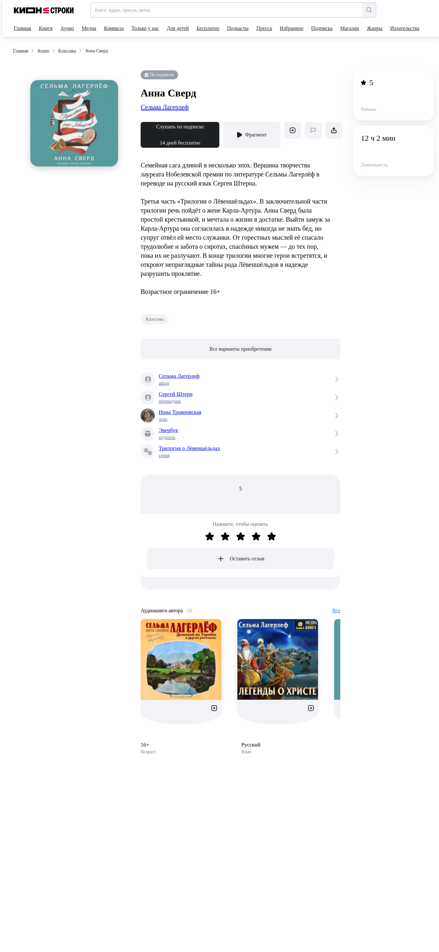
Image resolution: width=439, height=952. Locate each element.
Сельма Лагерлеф (165, 107)
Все (336, 610)
